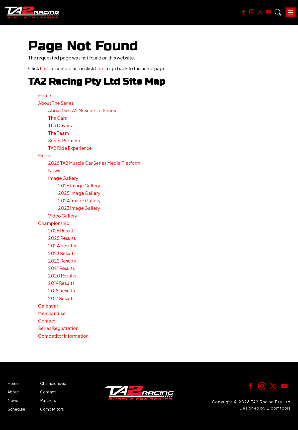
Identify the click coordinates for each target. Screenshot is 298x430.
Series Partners (64, 140)
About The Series (56, 103)
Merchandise (52, 313)
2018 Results (61, 290)
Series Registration (58, 328)
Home (44, 95)
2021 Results (61, 268)
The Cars (57, 118)
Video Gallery (62, 215)
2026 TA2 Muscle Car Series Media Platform (94, 163)
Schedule (16, 409)
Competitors (52, 409)
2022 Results (62, 261)
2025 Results (62, 238)
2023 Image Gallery (79, 208)
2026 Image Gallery (79, 185)
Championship (53, 223)
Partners (48, 400)
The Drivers (60, 125)
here (44, 68)
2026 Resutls (62, 230)
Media (45, 155)
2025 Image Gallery (79, 193)
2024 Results (62, 245)
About (13, 391)
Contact (47, 320)
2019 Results (61, 283)
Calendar (48, 306)
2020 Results (62, 275)
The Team (58, 133)
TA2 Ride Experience (70, 148)
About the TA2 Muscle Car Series (82, 110)
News (54, 170)
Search (278, 12)
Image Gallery (63, 178)
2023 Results (62, 253)
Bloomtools (279, 408)
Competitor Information (63, 336)
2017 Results (61, 298)
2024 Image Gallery (79, 200)
